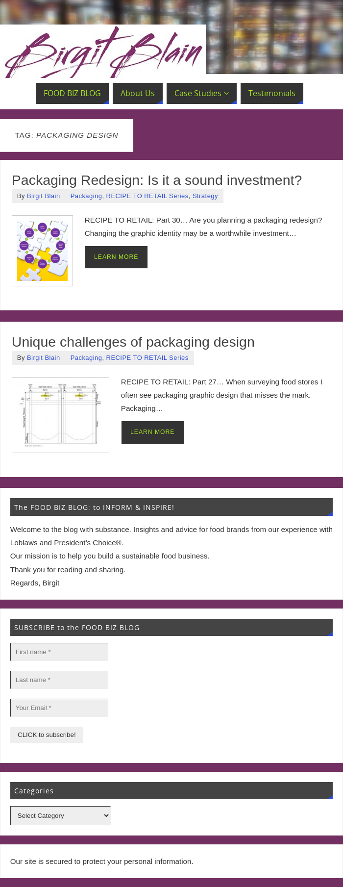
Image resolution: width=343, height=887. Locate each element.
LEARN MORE (116, 256)
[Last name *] (59, 680)
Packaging (86, 196)
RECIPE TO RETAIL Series (147, 196)
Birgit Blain (43, 196)
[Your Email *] (59, 708)
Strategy (205, 196)
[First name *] (59, 652)
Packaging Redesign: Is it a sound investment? (157, 180)
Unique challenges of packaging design (133, 342)
